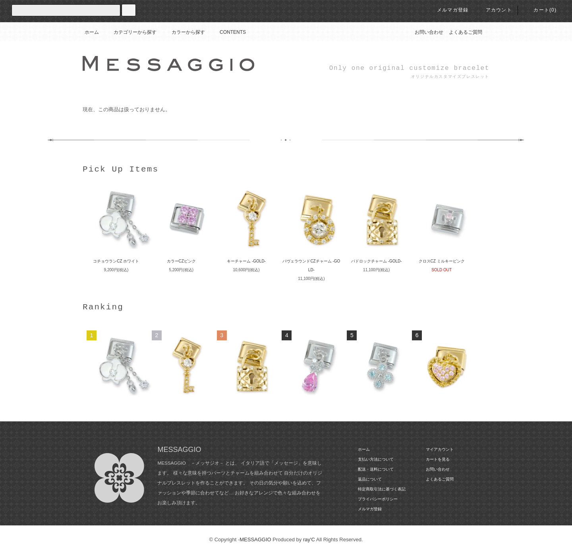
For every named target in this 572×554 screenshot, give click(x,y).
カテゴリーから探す (130, 32)
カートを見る (438, 459)
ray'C (309, 539)
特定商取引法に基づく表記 (382, 489)
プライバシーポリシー (378, 499)
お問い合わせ (429, 32)
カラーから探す (183, 32)
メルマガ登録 (447, 10)
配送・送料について (376, 469)
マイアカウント (440, 449)
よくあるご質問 (465, 32)
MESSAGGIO (255, 539)
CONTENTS (228, 32)
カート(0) (540, 10)
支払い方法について (376, 459)
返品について (370, 479)
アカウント (494, 10)
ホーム (92, 32)
